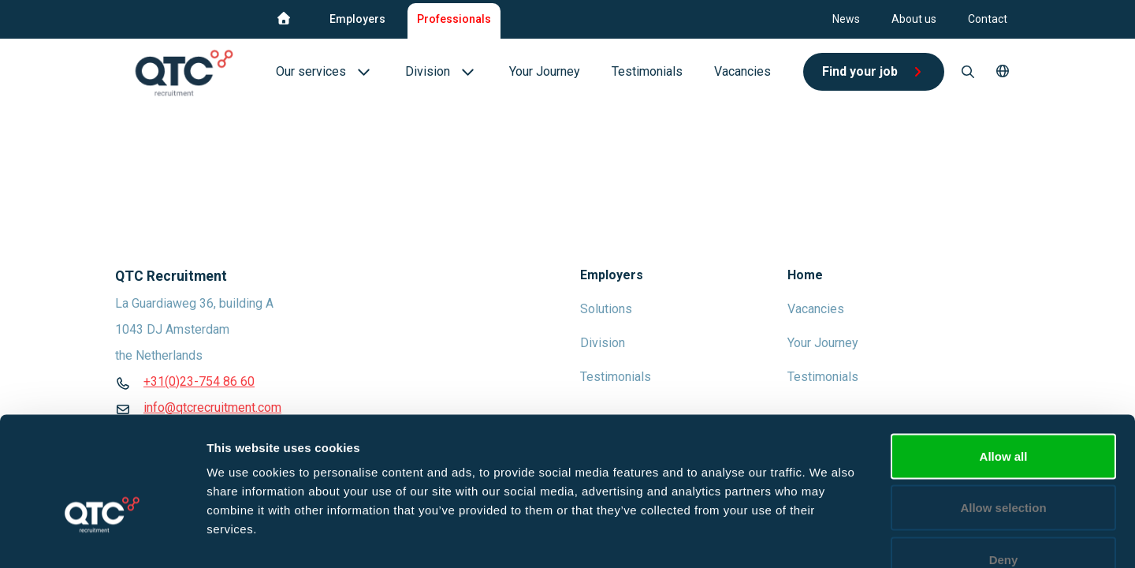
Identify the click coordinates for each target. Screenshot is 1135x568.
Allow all (1004, 361)
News (846, 19)
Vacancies (815, 308)
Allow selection (1003, 413)
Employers (357, 19)
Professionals (454, 19)
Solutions (606, 308)
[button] (1002, 72)
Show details (827, 537)
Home (805, 274)
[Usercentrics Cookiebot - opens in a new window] (102, 537)
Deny (1003, 464)
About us (913, 19)
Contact (987, 19)
